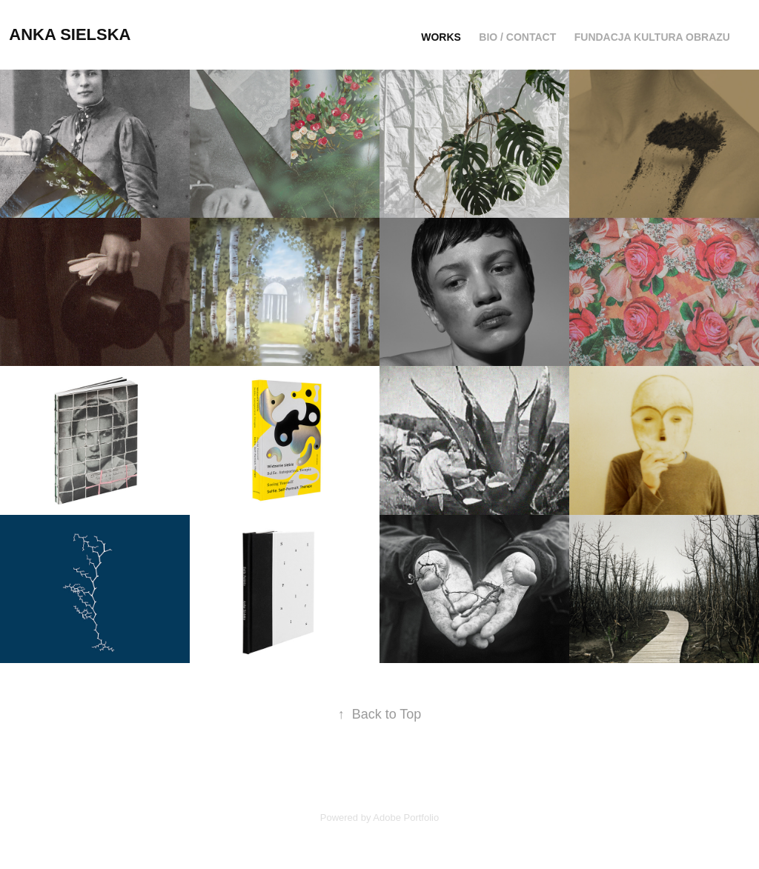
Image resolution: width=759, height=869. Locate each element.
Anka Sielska (69, 34)
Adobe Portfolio (406, 817)
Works (441, 37)
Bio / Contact (517, 37)
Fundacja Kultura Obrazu (652, 37)
